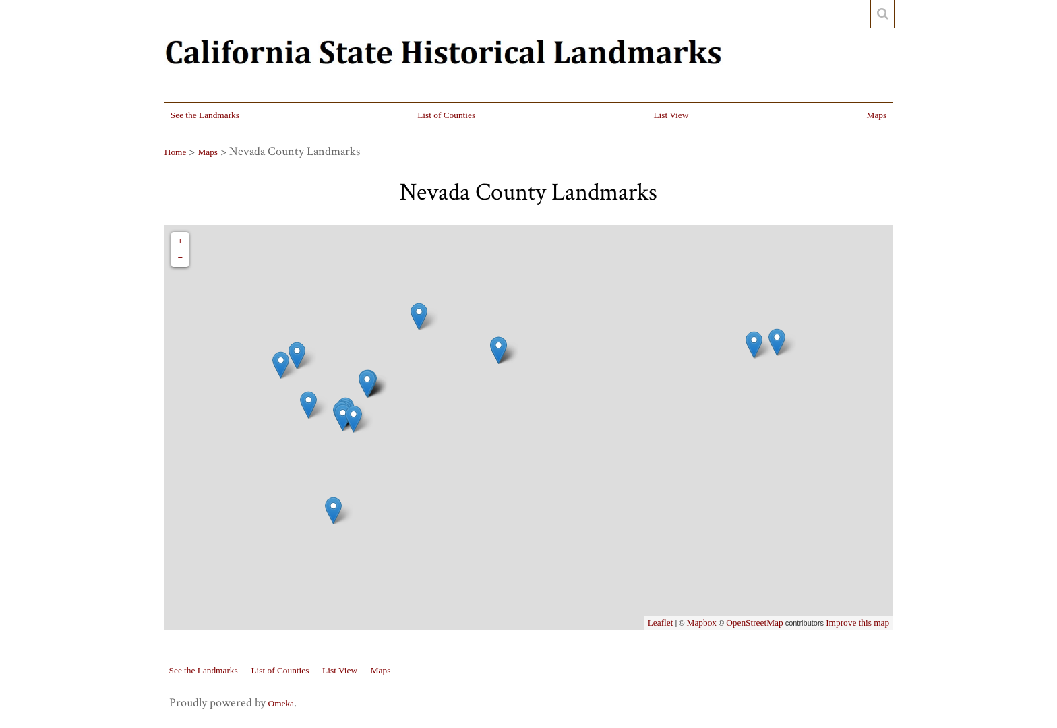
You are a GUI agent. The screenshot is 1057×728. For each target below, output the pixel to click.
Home (175, 152)
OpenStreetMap (754, 622)
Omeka (281, 703)
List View (670, 115)
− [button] (180, 258)
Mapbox (702, 622)
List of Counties (446, 115)
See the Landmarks (205, 115)
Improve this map (857, 622)
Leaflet (660, 622)
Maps (877, 115)
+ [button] (180, 240)
